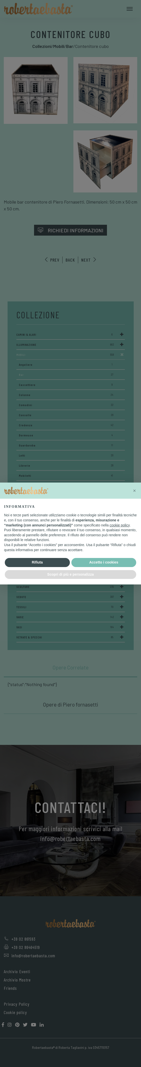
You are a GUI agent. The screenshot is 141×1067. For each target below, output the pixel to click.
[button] (134, 491)
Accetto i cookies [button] (103, 562)
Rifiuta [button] (37, 562)
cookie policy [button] (120, 525)
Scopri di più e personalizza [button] (70, 574)
